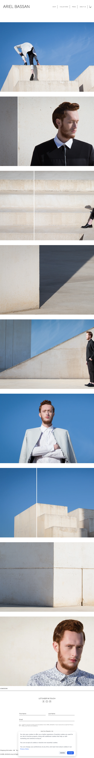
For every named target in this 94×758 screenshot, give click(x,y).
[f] (43, 701)
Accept (70, 753)
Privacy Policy (24, 749)
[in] (46, 701)
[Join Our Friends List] (46, 731)
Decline (62, 753)
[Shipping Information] (6, 750)
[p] (50, 701)
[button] (54, 6)
